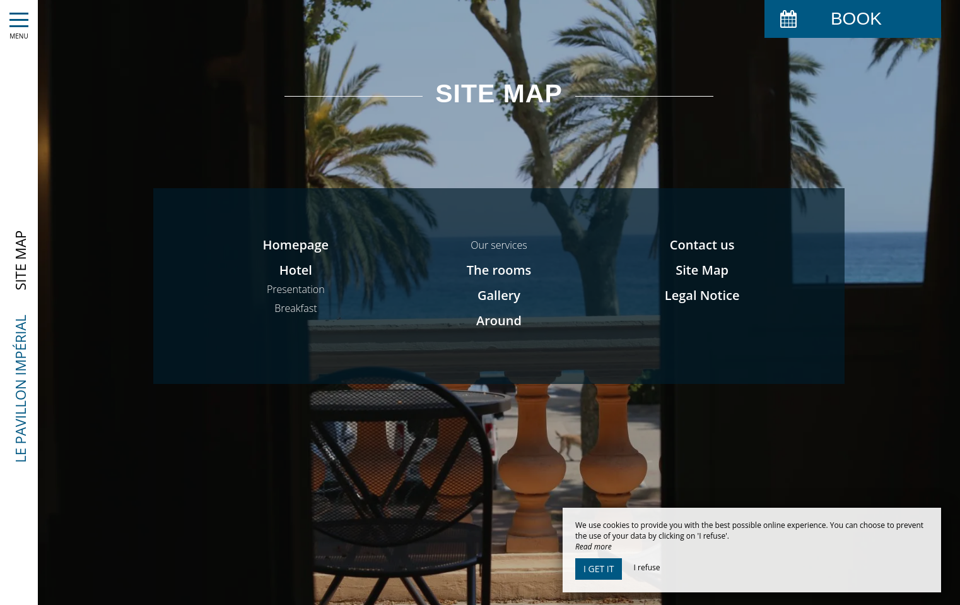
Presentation (296, 289)
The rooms (499, 270)
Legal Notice (702, 295)
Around (499, 320)
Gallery (498, 295)
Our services (499, 245)
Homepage (296, 244)
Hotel (295, 270)
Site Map (702, 270)
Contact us (702, 244)
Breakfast (295, 308)
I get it (598, 569)
